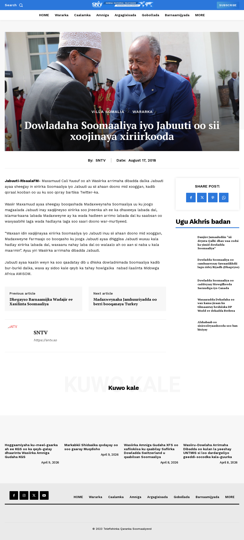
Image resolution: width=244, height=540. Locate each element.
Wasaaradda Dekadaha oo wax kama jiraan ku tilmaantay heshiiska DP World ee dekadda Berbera (216, 305)
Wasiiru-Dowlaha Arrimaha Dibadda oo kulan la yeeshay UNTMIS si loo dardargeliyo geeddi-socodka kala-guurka (207, 451)
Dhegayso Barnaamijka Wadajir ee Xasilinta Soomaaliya (41, 301)
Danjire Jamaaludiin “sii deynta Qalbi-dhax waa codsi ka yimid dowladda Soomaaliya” (218, 242)
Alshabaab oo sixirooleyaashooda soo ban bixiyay (218, 325)
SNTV (101, 160)
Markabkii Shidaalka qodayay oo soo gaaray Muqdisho (91, 447)
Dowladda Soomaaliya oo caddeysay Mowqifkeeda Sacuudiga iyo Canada (216, 284)
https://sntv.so (45, 340)
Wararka (142, 112)
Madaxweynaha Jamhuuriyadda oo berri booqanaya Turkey (125, 301)
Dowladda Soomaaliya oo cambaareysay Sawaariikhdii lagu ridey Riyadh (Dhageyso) (218, 263)
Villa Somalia (108, 112)
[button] (15, 5)
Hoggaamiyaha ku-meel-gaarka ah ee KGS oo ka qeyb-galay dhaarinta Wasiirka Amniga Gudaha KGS (31, 451)
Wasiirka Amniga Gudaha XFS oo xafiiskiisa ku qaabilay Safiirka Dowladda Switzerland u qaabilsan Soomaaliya (151, 451)
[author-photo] (23, 462)
